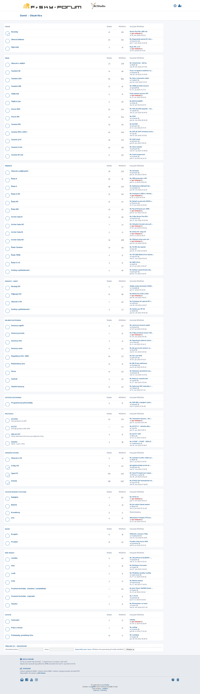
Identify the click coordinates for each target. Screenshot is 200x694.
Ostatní (14, 442)
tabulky (132, 620)
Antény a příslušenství (20, 270)
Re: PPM (133, 116)
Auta (13, 581)
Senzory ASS (16, 340)
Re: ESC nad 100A (136, 356)
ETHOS (14, 481)
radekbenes (136, 443)
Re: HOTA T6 (134, 497)
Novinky (14, 32)
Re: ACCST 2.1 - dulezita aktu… (140, 426)
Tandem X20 (16, 78)
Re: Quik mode (135, 139)
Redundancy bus (18, 363)
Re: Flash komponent (137, 154)
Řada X (14, 178)
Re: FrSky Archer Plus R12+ (139, 216)
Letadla (14, 558)
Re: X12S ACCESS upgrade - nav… (141, 109)
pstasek (134, 72)
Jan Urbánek (136, 33)
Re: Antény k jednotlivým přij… (141, 270)
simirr (134, 605)
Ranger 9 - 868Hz (11, 281)
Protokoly (9, 414)
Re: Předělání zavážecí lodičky (140, 573)
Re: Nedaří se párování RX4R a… (141, 201)
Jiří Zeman (41, 673)
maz (133, 428)
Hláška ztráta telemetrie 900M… (141, 286)
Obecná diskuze (17, 39)
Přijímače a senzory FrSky (139, 534)
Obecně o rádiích (18, 63)
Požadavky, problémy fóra (22, 635)
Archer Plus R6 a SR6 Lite (138, 31)
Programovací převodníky (22, 402)
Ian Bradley (105, 685)
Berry (134, 436)
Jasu (133, 249)
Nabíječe (14, 497)
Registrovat (22, 646)
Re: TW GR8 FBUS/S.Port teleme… (142, 255)
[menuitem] (175, 6)
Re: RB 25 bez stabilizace (138, 363)
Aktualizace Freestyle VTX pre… (141, 518)
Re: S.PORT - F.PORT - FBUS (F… (141, 441)
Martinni (135, 203)
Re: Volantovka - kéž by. (138, 63)
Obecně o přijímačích (19, 171)
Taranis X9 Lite (17, 154)
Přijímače (8, 166)
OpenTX (14, 473)
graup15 (134, 88)
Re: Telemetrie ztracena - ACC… (141, 419)
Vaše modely (9, 553)
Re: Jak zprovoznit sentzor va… (141, 348)
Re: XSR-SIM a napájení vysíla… (141, 402)
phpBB (93, 686)
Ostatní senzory (17, 386)
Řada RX (14, 201)
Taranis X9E (16, 124)
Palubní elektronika (13, 320)
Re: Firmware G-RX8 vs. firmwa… (141, 194)
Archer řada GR (17, 224)
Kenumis (135, 41)
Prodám (14, 542)
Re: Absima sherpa (136, 581)
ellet (133, 264)
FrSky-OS (15, 465)
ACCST (14, 426)
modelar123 (136, 536)
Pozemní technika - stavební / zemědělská (28, 588)
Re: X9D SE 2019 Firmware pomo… (142, 132)
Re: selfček (133, 627)
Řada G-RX (15, 194)
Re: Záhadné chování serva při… (141, 224)
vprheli (134, 111)
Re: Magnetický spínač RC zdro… (141, 39)
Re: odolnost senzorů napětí (140, 325)
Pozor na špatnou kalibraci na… (141, 71)
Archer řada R (16, 216)
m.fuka (134, 342)
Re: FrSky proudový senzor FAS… (141, 333)
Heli (12, 565)
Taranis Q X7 (16, 139)
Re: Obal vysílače (136, 147)
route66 (134, 288)
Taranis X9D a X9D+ (19, 132)
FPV (12, 518)
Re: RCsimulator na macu (138, 603)
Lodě (13, 573)
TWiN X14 (15, 93)
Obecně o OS (16, 458)
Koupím (14, 534)
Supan (134, 567)
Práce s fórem (16, 627)
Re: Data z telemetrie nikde (139, 78)
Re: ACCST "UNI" (135, 434)
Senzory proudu (17, 333)
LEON (134, 303)
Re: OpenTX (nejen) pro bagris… (141, 473)
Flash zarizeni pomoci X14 (139, 93)
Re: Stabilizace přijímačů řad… (140, 186)
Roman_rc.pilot (137, 475)
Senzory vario (16, 348)
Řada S (14, 186)
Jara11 (133, 350)
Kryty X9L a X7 (135, 47)
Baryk (134, 506)
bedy (133, 103)
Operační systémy (12, 453)
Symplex (135, 188)
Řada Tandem (17, 247)
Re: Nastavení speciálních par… (141, 371)
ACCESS (14, 419)
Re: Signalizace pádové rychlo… (141, 340)
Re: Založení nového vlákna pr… (141, 458)
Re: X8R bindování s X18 (138, 178)
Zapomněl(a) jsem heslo (83, 649)
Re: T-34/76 (134, 596)
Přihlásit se (10, 646)
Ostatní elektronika (13, 397)
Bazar (7, 529)
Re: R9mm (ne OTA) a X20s (139, 294)
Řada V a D (15, 262)
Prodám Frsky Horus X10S (139, 541)
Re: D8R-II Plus (135, 262)
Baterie (14, 504)
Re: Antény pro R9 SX (137, 309)
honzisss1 (135, 582)
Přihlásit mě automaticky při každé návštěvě (108, 649)
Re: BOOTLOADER (136, 101)
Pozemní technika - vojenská (23, 596)
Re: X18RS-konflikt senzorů (139, 86)
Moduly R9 (15, 286)
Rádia (7, 58)
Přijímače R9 (16, 294)
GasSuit (14, 379)
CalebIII (134, 80)
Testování (15, 620)
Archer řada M (17, 232)
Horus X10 (15, 116)
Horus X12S (15, 109)
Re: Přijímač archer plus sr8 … (140, 239)
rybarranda (136, 575)
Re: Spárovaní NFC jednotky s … (141, 386)
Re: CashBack (134, 635)
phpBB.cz (105, 688)
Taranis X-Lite (16, 147)
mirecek (135, 118)
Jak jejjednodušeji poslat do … (141, 465)
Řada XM (15, 209)
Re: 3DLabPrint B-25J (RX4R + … (141, 558)
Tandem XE (15, 71)
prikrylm (135, 126)
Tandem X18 (16, 86)
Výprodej (15, 47)
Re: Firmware (134, 171)
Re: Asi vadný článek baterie (140, 504)
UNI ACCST (15, 434)
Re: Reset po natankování (139, 379)
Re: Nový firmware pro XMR (139, 209)
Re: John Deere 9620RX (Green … (141, 588)
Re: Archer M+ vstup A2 (138, 232)
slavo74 (134, 256)
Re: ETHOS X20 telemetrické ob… (141, 481)
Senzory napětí (17, 325)
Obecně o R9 (16, 301)
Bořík (133, 65)
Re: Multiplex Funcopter (138, 565)
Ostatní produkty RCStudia (15, 492)
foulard (134, 327)
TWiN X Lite (16, 101)
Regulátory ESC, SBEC (20, 356)
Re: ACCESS (134, 124)
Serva (13, 371)
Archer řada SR (17, 239)
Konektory (15, 512)
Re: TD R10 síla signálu (138, 247)
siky (133, 134)
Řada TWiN (15, 255)
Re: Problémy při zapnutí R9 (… (141, 301)
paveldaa (135, 543)
